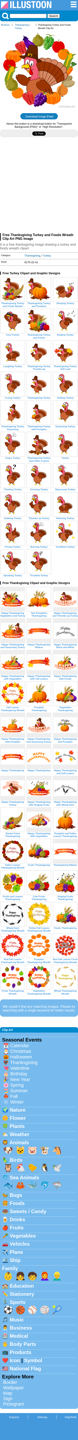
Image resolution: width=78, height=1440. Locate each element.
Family (10, 1268)
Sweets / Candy (28, 1211)
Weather (19, 1134)
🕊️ (57, 1167)
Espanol (14, 1417)
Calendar (19, 1045)
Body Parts (23, 1344)
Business (21, 1328)
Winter (17, 1102)
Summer (19, 1090)
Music (17, 1319)
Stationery (22, 1294)
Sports (18, 1302)
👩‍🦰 (45, 1276)
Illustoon (5, 25)
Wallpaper (13, 1387)
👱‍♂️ (57, 1276)
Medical (19, 1336)
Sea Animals (24, 1177)
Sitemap (42, 1417)
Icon (15, 1360)
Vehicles (20, 1244)
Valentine (19, 1068)
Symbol (33, 1360)
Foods (17, 1203)
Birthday (18, 1073)
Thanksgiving (22, 25)
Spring (17, 1085)
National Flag (25, 1368)
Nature (18, 1110)
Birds (16, 1160)
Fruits (17, 1227)
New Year (20, 1079)
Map (7, 1393)
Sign (7, 1398)
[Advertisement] (39, 187)
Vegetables (23, 1236)
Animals (19, 1142)
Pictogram (13, 1404)
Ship (15, 1260)
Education (22, 1286)
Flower (18, 1118)
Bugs (16, 1195)
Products (20, 1352)
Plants (17, 1126)
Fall (14, 1096)
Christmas (20, 1051)
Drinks (17, 1219)
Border (10, 1382)
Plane (16, 1252)
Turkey (18, 28)
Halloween (21, 1056)
